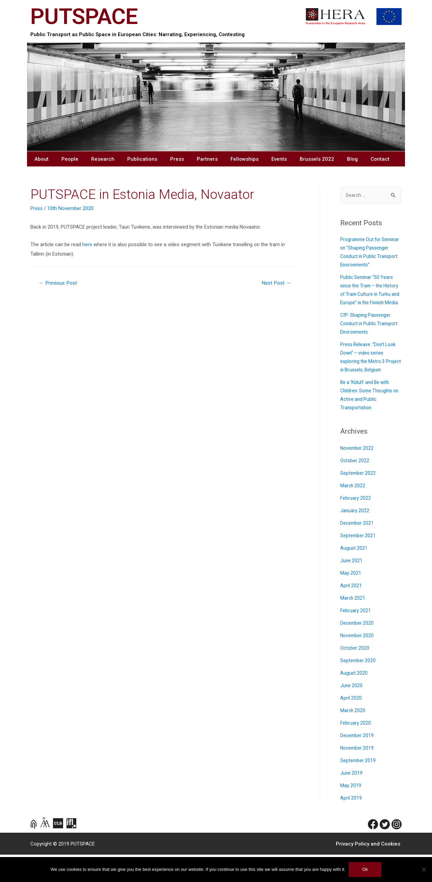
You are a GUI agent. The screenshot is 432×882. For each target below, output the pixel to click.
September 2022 (358, 500)
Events (279, 160)
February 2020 (356, 750)
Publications (142, 160)
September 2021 (358, 563)
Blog (352, 160)
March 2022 (353, 513)
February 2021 (356, 638)
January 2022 (355, 538)
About (41, 160)
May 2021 (350, 600)
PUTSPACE (87, 17)
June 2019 (351, 800)
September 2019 (358, 788)
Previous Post (59, 284)
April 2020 (351, 725)
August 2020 (354, 700)
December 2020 (357, 650)
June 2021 (351, 588)
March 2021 (353, 625)
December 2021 (357, 550)
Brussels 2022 (317, 160)
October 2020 (355, 675)
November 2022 (357, 475)
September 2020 (358, 688)
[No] (423, 869)
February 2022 (356, 525)
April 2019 (351, 825)
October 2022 (355, 488)
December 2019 (357, 763)
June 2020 (351, 713)
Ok (365, 869)
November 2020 (357, 663)
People (69, 160)
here (87, 246)
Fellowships (245, 160)
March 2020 (353, 738)
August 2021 (354, 575)
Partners (207, 160)
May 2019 (350, 813)
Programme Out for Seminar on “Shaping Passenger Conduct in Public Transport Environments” (364, 258)
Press (177, 160)
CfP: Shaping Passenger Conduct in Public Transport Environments (370, 342)
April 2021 (351, 613)
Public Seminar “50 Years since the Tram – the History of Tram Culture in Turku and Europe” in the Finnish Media (368, 305)
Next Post (275, 284)
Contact (380, 160)
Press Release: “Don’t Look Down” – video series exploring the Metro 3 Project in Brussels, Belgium (369, 380)
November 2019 (357, 775)
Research (102, 160)
